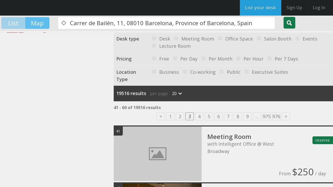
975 (267, 116)
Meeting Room (229, 136)
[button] (9, 98)
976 (276, 116)
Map (37, 23)
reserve (323, 140)
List (13, 23)
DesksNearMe (36, 8)
